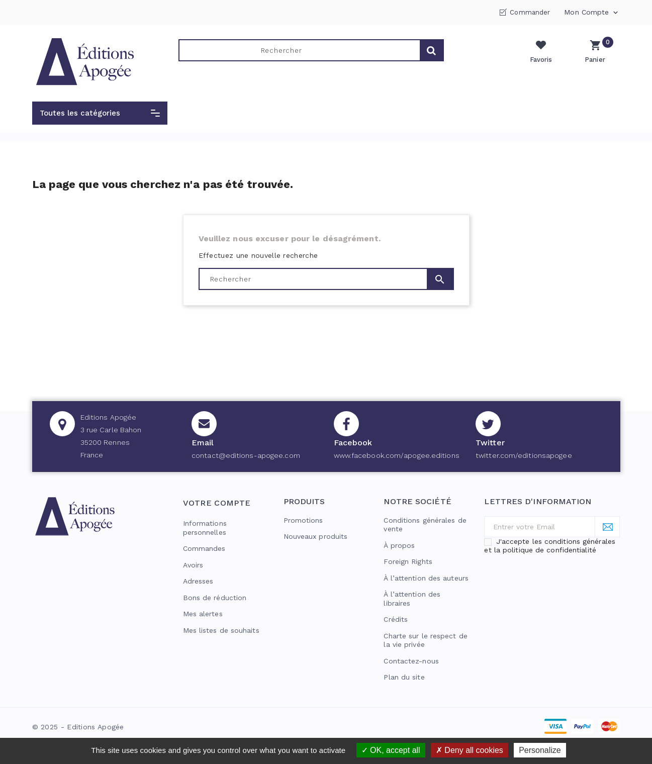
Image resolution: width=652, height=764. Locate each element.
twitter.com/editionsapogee (524, 455)
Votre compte (217, 503)
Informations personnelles (205, 527)
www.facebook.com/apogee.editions (396, 455)
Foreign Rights (408, 561)
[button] (99, 113)
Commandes (204, 548)
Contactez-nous (411, 661)
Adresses (198, 581)
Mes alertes (203, 614)
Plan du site (404, 677)
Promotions (303, 520)
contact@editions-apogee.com (246, 455)
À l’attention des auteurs (426, 578)
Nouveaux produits (316, 536)
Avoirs (193, 565)
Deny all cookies (469, 750)
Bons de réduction (215, 598)
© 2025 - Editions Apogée (78, 727)
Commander (530, 12)
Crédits (396, 619)
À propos (399, 545)
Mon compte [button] (592, 12)
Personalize (540, 750)
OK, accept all (390, 750)
